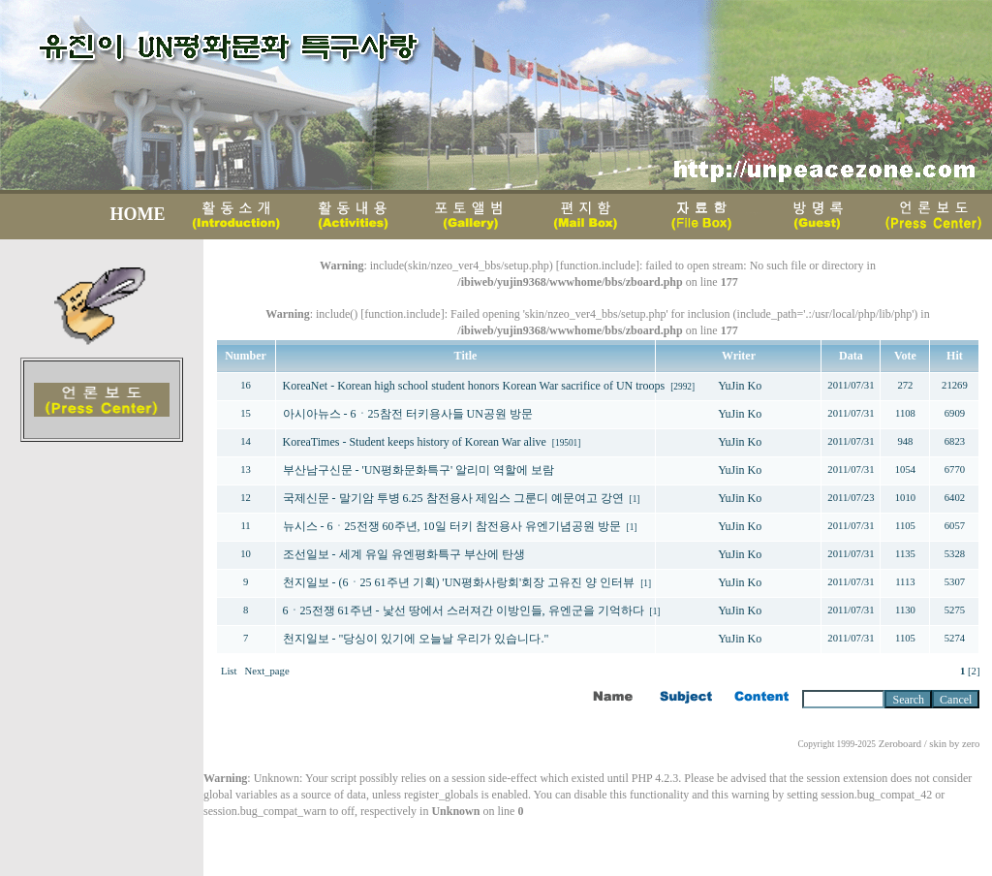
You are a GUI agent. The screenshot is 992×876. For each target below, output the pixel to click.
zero (970, 743)
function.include (598, 265)
